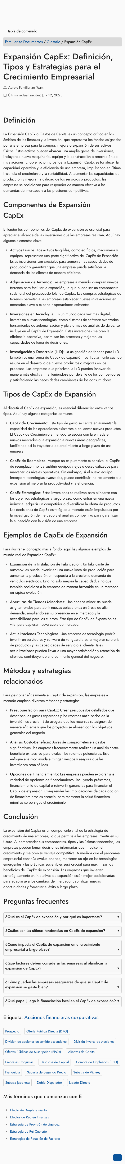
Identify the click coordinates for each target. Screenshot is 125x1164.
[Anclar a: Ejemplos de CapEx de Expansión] (113, 535)
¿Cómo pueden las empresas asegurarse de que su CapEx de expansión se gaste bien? (56, 984)
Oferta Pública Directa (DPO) (47, 1031)
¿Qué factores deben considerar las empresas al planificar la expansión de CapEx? (56, 966)
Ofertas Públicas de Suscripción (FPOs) (33, 1051)
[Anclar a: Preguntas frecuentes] (74, 901)
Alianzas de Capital (81, 1051)
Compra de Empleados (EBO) (97, 1061)
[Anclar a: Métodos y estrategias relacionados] (117, 675)
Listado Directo (79, 1082)
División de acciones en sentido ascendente (36, 1041)
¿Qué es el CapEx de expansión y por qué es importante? (53, 917)
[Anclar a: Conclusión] (44, 816)
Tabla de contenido (21, 31)
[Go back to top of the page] (117, 1157)
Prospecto (12, 1031)
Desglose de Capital (54, 1061)
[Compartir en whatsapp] (39, 105)
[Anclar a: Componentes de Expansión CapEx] (117, 210)
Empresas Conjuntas (19, 1061)
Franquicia (12, 1072)
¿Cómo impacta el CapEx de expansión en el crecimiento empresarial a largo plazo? (52, 947)
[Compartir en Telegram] (47, 105)
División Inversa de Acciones (94, 1041)
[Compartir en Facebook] (7, 105)
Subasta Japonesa (17, 1082)
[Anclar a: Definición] (41, 120)
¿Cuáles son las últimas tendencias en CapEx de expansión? (55, 930)
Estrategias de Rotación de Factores (35, 1138)
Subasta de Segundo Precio (46, 1072)
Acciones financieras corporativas (61, 1017)
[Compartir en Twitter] (15, 105)
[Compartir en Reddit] (31, 105)
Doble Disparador (49, 1082)
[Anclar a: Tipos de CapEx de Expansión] (102, 394)
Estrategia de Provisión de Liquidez (34, 1124)
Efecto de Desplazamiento (28, 1110)
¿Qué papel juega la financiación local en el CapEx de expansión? (60, 1001)
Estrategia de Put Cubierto (28, 1131)
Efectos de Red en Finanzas (29, 1117)
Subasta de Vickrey (86, 1072)
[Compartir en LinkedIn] (23, 105)
